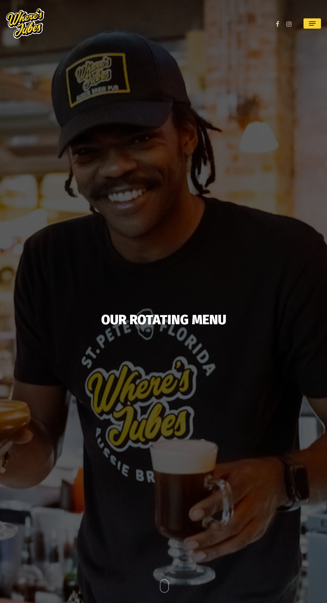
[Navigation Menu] (312, 23)
